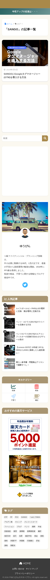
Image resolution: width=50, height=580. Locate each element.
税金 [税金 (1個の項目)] (36, 536)
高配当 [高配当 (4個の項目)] (12, 545)
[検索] (45, 138)
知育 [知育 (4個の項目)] (20, 536)
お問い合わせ (18, 569)
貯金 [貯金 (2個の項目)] (37, 541)
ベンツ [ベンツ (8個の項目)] (26, 527)
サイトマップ (32, 569)
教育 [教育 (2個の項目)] (15, 531)
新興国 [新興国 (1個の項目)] (22, 531)
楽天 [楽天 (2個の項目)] (14, 536)
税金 (36, 387)
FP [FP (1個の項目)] (11, 517)
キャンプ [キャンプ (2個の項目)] (18, 522)
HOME (25, 563)
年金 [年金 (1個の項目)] (39, 527)
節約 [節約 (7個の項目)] (6, 541)
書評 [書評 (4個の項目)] (39, 531)
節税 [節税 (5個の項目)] (42, 536)
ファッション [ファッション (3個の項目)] (9, 527)
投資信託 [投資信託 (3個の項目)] (7, 531)
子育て (13, 397)
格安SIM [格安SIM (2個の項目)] (7, 536)
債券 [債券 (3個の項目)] (33, 527)
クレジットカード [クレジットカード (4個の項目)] (30, 522)
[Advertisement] (25, 108)
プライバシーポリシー (25, 573)
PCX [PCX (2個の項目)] (16, 517)
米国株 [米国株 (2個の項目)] (21, 541)
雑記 (36, 397)
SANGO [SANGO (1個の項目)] (24, 517)
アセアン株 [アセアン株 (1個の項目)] (8, 522)
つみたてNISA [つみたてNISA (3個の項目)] (35, 517)
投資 (13, 387)
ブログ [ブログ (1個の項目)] (19, 527)
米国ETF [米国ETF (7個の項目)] (13, 541)
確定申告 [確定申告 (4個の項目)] (28, 536)
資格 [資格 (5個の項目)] (6, 545)
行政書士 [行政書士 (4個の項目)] (30, 541)
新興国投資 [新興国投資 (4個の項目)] (31, 531)
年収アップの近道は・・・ (25, 11)
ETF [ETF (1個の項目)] (5, 517)
